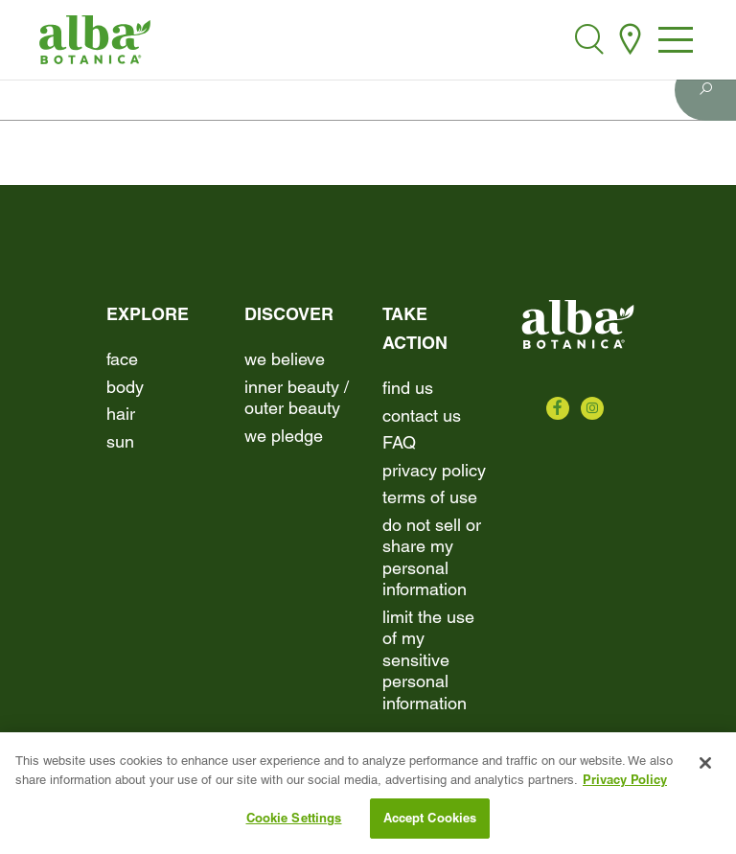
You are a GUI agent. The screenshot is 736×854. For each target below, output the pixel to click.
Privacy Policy (434, 470)
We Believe (284, 359)
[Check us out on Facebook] (557, 408)
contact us (421, 415)
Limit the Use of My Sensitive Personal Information (428, 660)
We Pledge (283, 436)
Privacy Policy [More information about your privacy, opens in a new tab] (625, 781)
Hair (120, 414)
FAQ (399, 442)
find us (407, 388)
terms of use (429, 497)
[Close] (705, 765)
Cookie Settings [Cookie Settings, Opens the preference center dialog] (294, 819)
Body (125, 387)
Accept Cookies (430, 819)
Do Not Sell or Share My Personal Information (431, 557)
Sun (120, 441)
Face (122, 359)
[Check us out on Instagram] (592, 408)
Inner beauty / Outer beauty (296, 398)
